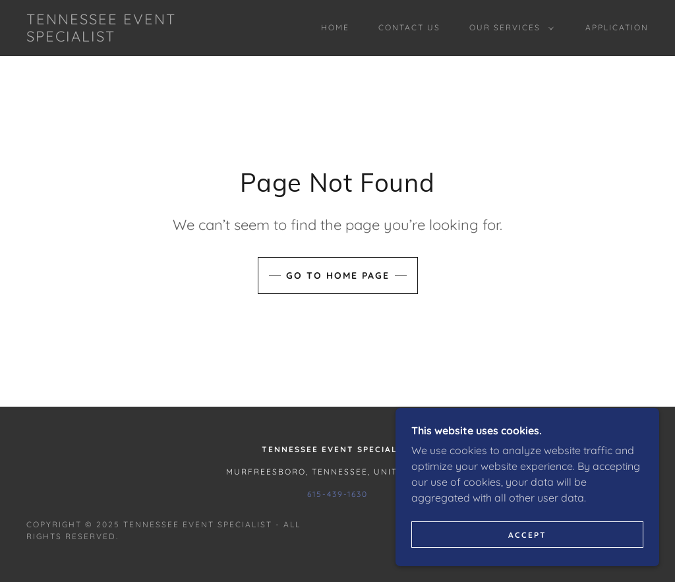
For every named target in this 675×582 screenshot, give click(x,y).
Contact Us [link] (409, 27)
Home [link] (335, 27)
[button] (508, 28)
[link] (109, 37)
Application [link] (617, 27)
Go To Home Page (338, 275)
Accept (527, 535)
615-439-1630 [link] (337, 494)
